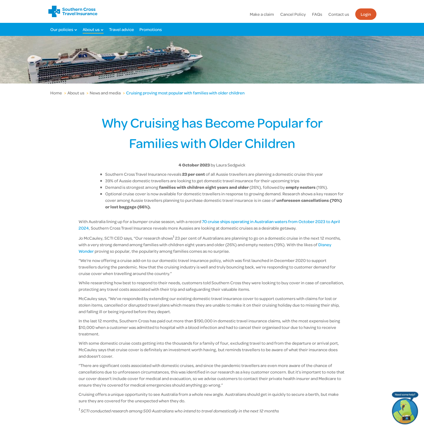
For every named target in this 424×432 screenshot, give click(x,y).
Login (366, 14)
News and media (105, 93)
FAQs (317, 14)
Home (56, 93)
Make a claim (262, 14)
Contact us (338, 14)
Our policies (61, 29)
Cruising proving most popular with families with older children (185, 93)
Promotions (150, 29)
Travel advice (121, 29)
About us (91, 29)
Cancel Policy (293, 14)
